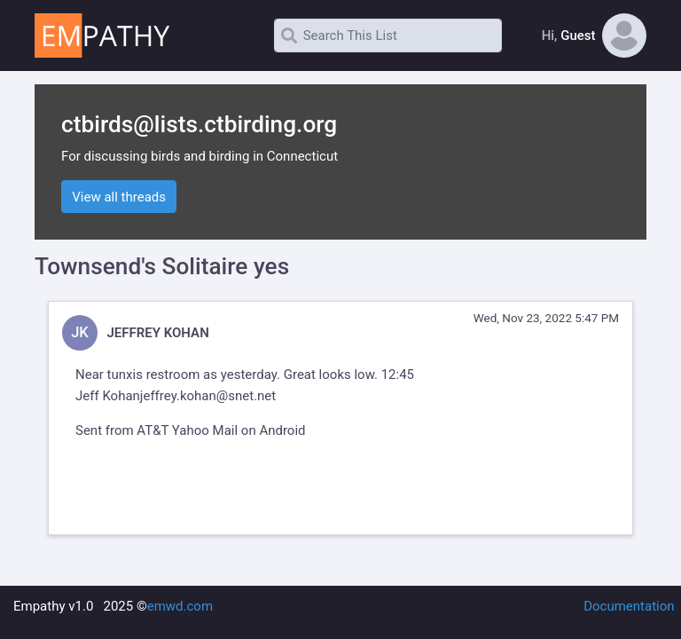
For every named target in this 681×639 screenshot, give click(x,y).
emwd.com (180, 606)
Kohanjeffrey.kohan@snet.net (189, 396)
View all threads (119, 197)
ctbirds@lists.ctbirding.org (199, 124)
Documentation (628, 606)
